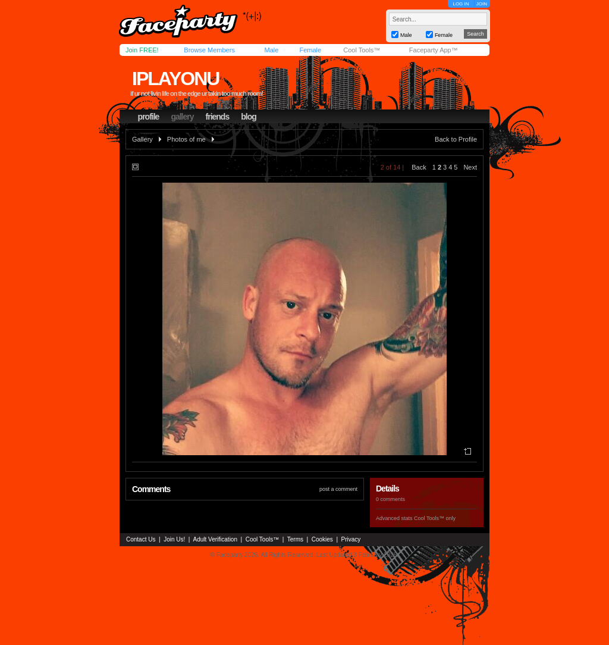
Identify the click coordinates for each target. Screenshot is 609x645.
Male (271, 50)
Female (310, 50)
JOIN (481, 4)
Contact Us (140, 539)
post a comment (338, 489)
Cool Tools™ (361, 50)
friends (218, 116)
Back (419, 167)
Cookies (322, 539)
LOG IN (461, 4)
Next (470, 167)
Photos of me (186, 139)
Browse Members (209, 50)
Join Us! (174, 539)
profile (148, 116)
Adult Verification (215, 539)
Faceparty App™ (433, 50)
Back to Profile (456, 139)
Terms (295, 539)
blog (248, 116)
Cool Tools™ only (435, 518)
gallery (182, 116)
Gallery (142, 139)
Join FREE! (142, 50)
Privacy (351, 539)
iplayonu (175, 78)
